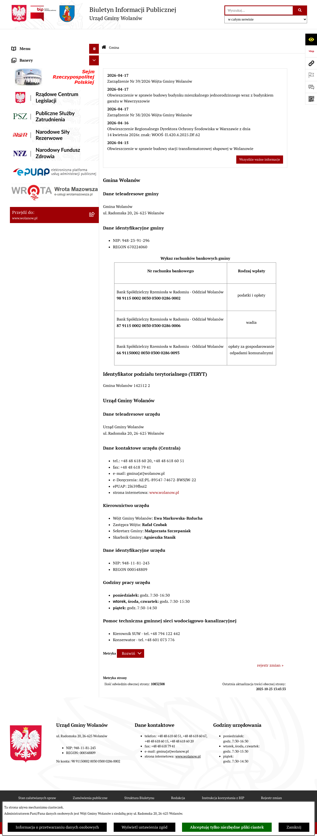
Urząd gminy (23, 140)
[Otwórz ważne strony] (311, 75)
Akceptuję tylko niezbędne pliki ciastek (227, 827)
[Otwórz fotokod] (311, 99)
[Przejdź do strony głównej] (93, 13)
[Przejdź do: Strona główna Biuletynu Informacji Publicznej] (104, 34)
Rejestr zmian (271, 785)
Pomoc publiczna (27, 200)
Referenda (21, 269)
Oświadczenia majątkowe (34, 209)
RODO (17, 45)
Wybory (18, 259)
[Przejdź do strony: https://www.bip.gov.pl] (311, 51)
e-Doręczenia (23, 318)
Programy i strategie (30, 219)
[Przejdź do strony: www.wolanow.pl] (311, 63)
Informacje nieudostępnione (37, 338)
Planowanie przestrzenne (34, 229)
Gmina (18, 55)
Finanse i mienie (27, 180)
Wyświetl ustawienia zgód (144, 827)
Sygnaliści (21, 308)
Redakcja (178, 785)
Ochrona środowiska (30, 279)
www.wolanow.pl (164, 479)
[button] (95, 55)
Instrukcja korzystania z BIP (223, 785)
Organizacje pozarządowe (34, 289)
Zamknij (294, 827)
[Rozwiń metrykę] (130, 640)
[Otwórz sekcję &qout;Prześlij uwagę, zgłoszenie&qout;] (311, 87)
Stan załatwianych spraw (37, 785)
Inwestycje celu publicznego (37, 249)
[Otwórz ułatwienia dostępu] (311, 39)
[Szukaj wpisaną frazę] (300, 10)
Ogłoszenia (22, 160)
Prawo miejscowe (27, 170)
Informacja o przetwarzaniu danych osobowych (57, 827)
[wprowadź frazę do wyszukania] (258, 10)
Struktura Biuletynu (139, 785)
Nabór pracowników (29, 299)
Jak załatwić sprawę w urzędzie (39, 150)
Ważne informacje (28, 120)
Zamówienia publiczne (32, 239)
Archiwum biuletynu (30, 348)
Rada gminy (22, 130)
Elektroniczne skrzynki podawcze (41, 328)
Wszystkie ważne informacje (259, 146)
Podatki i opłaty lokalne (33, 190)
